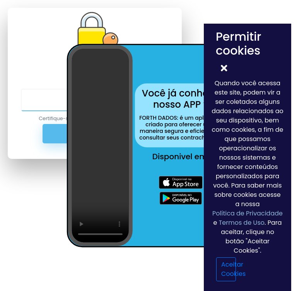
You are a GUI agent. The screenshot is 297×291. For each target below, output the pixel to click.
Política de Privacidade (247, 213)
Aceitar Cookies (228, 269)
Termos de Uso (242, 222)
